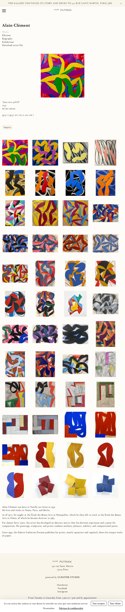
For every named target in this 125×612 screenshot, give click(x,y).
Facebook (62, 588)
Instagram (62, 591)
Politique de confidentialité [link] (71, 608)
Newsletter (62, 584)
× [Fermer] (121, 3)
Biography (7, 38)
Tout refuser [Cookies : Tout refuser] (115, 603)
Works (5, 31)
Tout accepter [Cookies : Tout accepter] (98, 603)
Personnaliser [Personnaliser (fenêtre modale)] (49, 608)
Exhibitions (8, 42)
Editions (6, 35)
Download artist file (12, 45)
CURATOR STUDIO (69, 577)
